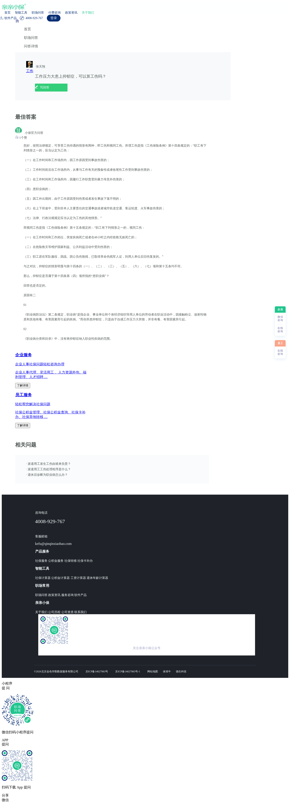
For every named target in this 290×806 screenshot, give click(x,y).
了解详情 (22, 385)
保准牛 (167, 671)
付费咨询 (54, 12)
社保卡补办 (85, 560)
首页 (7, 12)
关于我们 (88, 12)
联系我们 (80, 612)
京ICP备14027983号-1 (127, 671)
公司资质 (67, 612)
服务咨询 (67, 595)
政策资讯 (71, 12)
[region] (145, 346)
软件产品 (80, 595)
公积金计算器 (60, 578)
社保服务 (41, 560)
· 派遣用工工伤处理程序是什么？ (48, 469)
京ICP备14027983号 (97, 671)
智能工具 (21, 12)
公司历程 (54, 612)
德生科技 (181, 671)
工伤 (29, 71)
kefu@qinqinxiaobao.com (53, 544)
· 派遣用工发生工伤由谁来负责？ (48, 463)
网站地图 (152, 671)
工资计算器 (78, 578)
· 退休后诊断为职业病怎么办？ (47, 474)
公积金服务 (56, 560)
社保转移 (70, 560)
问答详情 (31, 46)
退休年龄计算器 (97, 578)
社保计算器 (43, 578)
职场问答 (38, 12)
